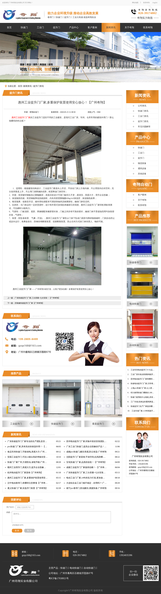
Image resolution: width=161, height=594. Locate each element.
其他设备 (142, 174)
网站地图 (135, 3)
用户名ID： (11, 507)
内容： (9, 512)
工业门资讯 (143, 116)
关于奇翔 (129, 27)
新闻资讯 (111, 27)
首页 (9, 27)
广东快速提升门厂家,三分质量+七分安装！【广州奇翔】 (37, 298)
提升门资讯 (38, 86)
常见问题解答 (144, 126)
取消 (29, 530)
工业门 (40, 27)
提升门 (56, 27)
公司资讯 (142, 106)
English (155, 3)
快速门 (24, 27)
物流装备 (142, 163)
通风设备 (142, 168)
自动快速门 (89, 568)
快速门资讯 (143, 111)
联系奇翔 (146, 3)
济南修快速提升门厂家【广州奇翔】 (29, 303)
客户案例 (92, 27)
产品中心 (74, 27)
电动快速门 (75, 568)
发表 (17, 530)
